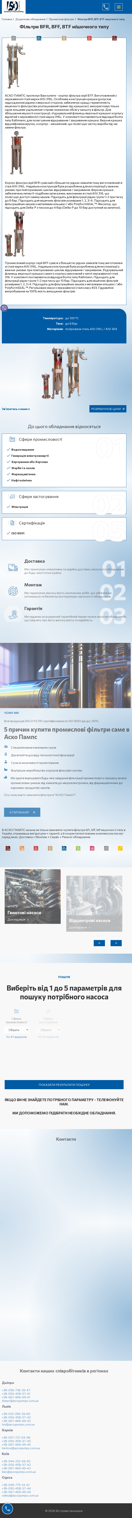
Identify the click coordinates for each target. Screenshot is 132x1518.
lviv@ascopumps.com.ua (18, 1426)
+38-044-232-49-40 (16, 1463)
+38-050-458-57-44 (16, 1490)
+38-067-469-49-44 (16, 1494)
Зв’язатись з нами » (16, 409)
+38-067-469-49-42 (16, 1470)
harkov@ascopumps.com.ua (21, 1450)
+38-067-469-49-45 (16, 1446)
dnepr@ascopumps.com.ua (20, 1403)
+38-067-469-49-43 (16, 1423)
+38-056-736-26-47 (16, 1392)
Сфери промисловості (16, 1015)
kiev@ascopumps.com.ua (19, 1474)
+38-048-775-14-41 (15, 1487)
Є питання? (21, 812)
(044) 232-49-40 (108, 7)
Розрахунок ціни (106, 409)
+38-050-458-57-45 (16, 1443)
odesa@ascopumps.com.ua (20, 1497)
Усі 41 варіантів (16, 1036)
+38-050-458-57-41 (16, 1396)
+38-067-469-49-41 (16, 1399)
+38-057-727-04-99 (16, 1439)
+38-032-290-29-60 (16, 1416)
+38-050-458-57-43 (16, 1419)
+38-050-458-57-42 (16, 1467)
